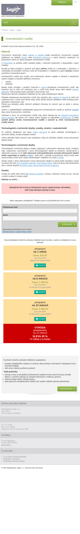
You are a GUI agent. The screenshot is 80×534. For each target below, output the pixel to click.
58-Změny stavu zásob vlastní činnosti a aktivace (39, 165)
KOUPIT (42, 265)
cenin (43, 87)
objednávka (66, 389)
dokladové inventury (41, 57)
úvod (6, 22)
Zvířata (60, 158)
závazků (41, 55)
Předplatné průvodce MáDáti (14, 461)
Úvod (12, 30)
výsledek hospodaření (70, 115)
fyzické (24, 57)
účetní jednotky (7, 118)
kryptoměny (8, 63)
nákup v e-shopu (41, 339)
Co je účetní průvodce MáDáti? (14, 456)
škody (30, 155)
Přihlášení (62, 2)
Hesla (19, 30)
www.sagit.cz (6, 445)
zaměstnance (65, 118)
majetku (31, 55)
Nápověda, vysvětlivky (11, 459)
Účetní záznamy (39, 132)
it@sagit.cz (11, 441)
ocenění (75, 110)
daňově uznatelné (36, 174)
